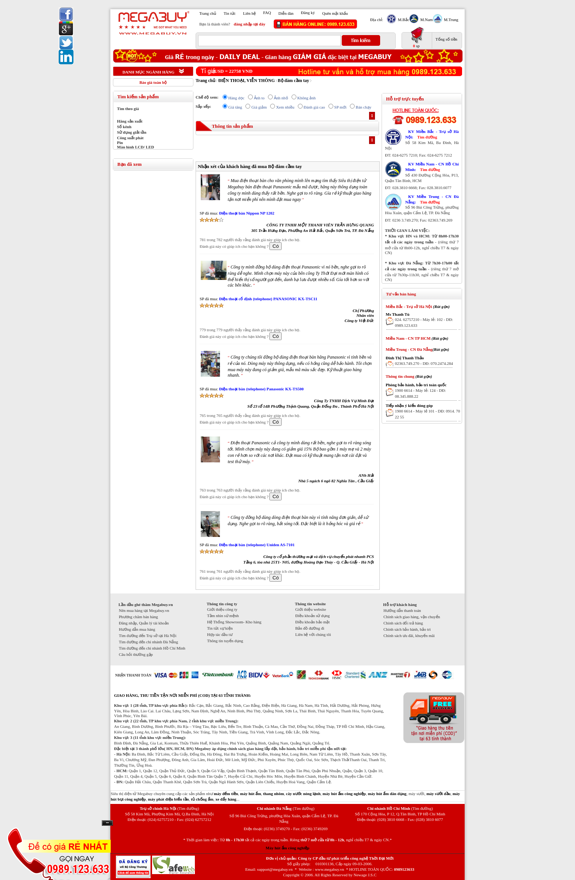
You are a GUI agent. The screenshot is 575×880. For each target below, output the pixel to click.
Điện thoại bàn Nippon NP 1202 (246, 213)
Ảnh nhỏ (281, 98)
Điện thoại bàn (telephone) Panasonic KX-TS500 (261, 389)
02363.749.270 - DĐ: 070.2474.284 (424, 363)
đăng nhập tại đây (249, 24)
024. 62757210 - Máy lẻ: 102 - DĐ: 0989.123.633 (424, 322)
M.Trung (450, 19)
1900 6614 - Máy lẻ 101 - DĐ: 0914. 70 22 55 (427, 414)
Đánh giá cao (314, 107)
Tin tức (230, 13)
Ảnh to (259, 98)
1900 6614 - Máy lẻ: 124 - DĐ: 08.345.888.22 (420, 393)
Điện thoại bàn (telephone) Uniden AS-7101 (257, 544)
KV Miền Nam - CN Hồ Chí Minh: (432, 167)
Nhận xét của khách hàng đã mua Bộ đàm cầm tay (250, 166)
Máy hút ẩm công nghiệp (287, 848)
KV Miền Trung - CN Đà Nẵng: (432, 199)
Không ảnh (306, 98)
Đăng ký (308, 12)
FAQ (267, 12)
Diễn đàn (285, 13)
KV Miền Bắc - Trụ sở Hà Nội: (432, 134)
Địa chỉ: (376, 19)
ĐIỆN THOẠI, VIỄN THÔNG (246, 80)
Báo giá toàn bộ (153, 82)
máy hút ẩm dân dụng (387, 793)
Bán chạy (363, 107)
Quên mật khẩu (335, 13)
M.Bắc (402, 19)
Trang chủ (207, 13)
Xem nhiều (285, 107)
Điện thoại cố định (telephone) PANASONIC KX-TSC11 (268, 299)
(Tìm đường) (188, 808)
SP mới (340, 107)
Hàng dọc (236, 98)
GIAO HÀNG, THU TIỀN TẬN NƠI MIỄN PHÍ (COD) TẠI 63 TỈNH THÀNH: (182, 695)
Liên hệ (249, 13)
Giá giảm (259, 107)
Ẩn (107, 823)
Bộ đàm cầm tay (293, 80)
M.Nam (426, 19)
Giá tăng (235, 107)
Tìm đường (427, 137)
